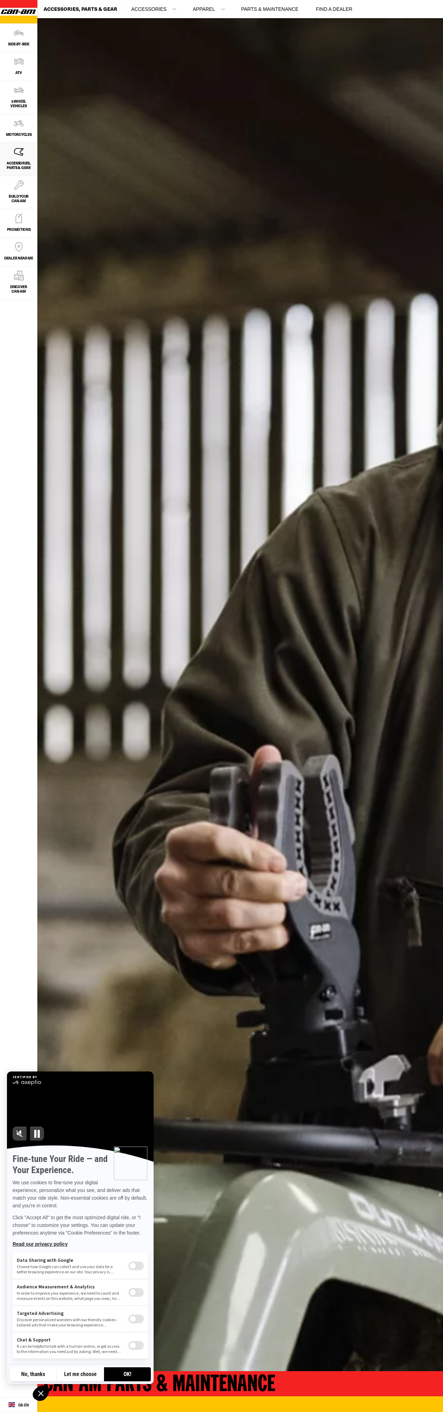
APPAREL (204, 9)
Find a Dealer (334, 9)
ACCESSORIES (149, 9)
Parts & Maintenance (269, 9)
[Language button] (18, 1405)
